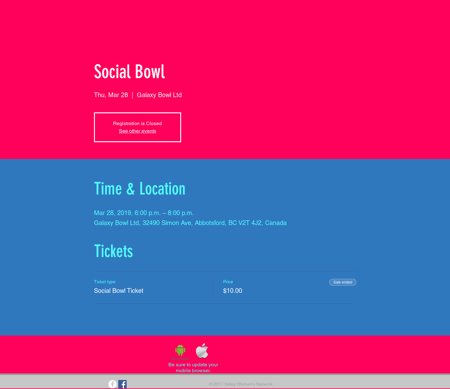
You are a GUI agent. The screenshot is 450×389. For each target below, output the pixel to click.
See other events (137, 131)
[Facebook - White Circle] (112, 384)
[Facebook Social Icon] (122, 384)
